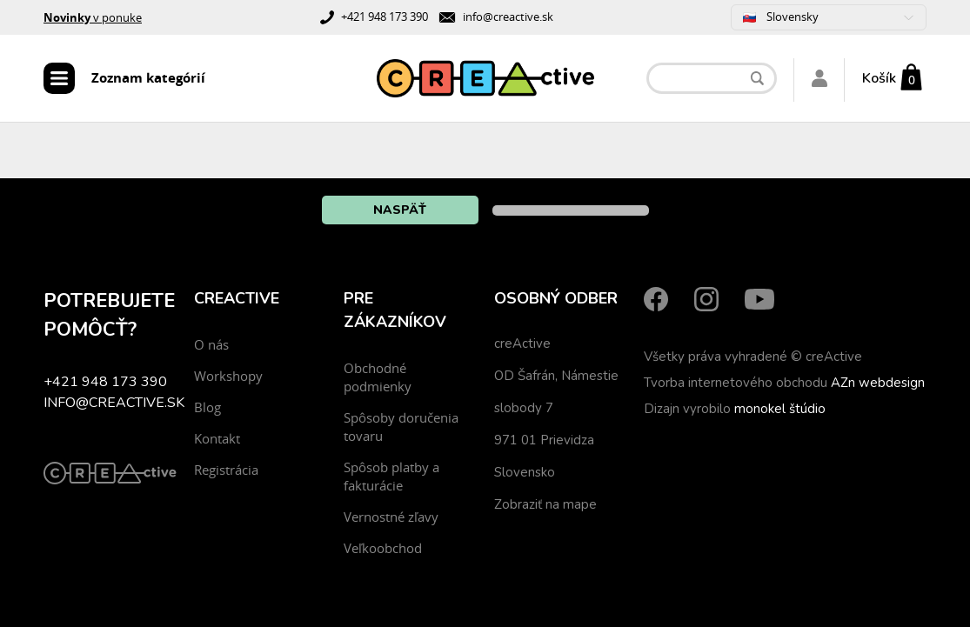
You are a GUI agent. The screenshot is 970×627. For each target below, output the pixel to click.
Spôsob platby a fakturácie (391, 476)
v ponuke (92, 17)
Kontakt (217, 438)
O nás (211, 344)
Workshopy (228, 375)
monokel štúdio (780, 408)
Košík (879, 78)
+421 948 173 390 (384, 16)
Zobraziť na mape (545, 504)
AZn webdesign (878, 382)
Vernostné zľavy (391, 516)
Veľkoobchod (383, 548)
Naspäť (399, 210)
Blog (207, 407)
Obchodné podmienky (377, 377)
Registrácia (226, 469)
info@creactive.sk (508, 16)
